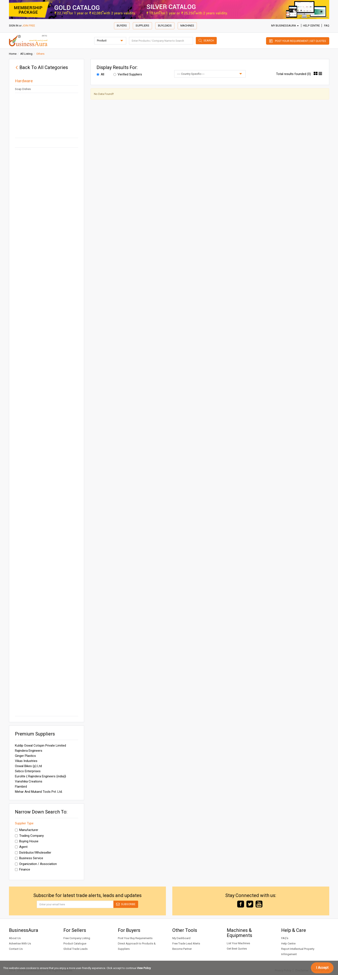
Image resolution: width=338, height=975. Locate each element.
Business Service (29, 858)
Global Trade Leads (75, 948)
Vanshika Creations (28, 781)
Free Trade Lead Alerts (186, 943)
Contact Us (16, 948)
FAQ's (284, 938)
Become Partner (182, 948)
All (100, 74)
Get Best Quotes (237, 948)
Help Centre (311, 25)
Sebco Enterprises (28, 771)
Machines (187, 25)
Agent (21, 847)
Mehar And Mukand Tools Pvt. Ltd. (39, 792)
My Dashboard (181, 938)
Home (12, 53)
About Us (15, 938)
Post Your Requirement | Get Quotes (300, 41)
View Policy (144, 968)
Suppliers (142, 25)
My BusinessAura (285, 25)
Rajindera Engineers (28, 751)
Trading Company (29, 836)
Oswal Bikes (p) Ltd (28, 766)
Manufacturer (26, 830)
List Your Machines (238, 943)
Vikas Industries (26, 761)
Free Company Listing (76, 938)
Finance (22, 869)
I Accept (322, 968)
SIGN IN (13, 25)
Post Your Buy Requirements (135, 938)
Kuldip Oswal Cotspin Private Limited (40, 745)
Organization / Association (36, 864)
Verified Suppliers (127, 74)
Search (208, 40)
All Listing (26, 53)
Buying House (26, 841)
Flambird (21, 786)
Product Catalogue (74, 943)
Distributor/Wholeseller (33, 852)
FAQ (326, 25)
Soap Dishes (23, 89)
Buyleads (165, 25)
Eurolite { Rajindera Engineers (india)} (40, 776)
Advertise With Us (20, 943)
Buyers (122, 25)
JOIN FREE (28, 25)
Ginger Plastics (25, 756)
